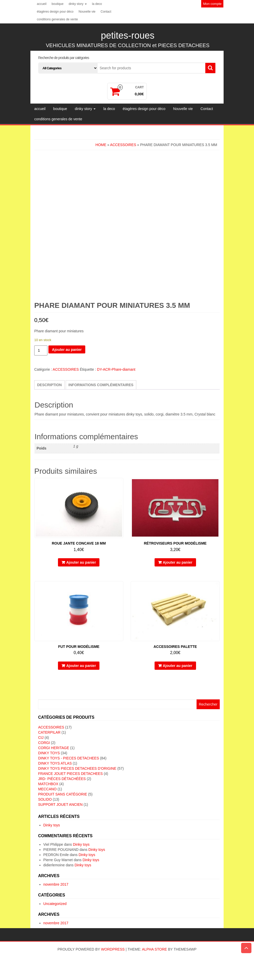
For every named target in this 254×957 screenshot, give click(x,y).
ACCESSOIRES (123, 145)
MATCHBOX (48, 784)
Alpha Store (154, 949)
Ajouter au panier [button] (81, 562)
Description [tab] (49, 385)
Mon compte (212, 4)
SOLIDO (45, 799)
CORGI (44, 743)
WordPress (113, 949)
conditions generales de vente (57, 19)
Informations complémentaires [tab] (101, 385)
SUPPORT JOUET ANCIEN (60, 804)
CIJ (41, 737)
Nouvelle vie (87, 11)
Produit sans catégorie (62, 794)
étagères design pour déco (55, 11)
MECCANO (47, 789)
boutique (57, 4)
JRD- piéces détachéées (62, 779)
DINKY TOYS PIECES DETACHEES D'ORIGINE (77, 768)
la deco (97, 4)
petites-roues (127, 35)
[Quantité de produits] (40, 350)
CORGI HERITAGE (53, 748)
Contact (105, 11)
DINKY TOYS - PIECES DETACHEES (68, 758)
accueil (41, 4)
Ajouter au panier (67, 350)
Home (101, 145)
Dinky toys (51, 825)
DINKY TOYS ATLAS (55, 763)
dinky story (78, 4)
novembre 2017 (55, 884)
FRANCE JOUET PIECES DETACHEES (70, 774)
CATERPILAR (49, 732)
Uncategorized (54, 904)
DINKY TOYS (49, 753)
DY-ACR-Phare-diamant (116, 369)
